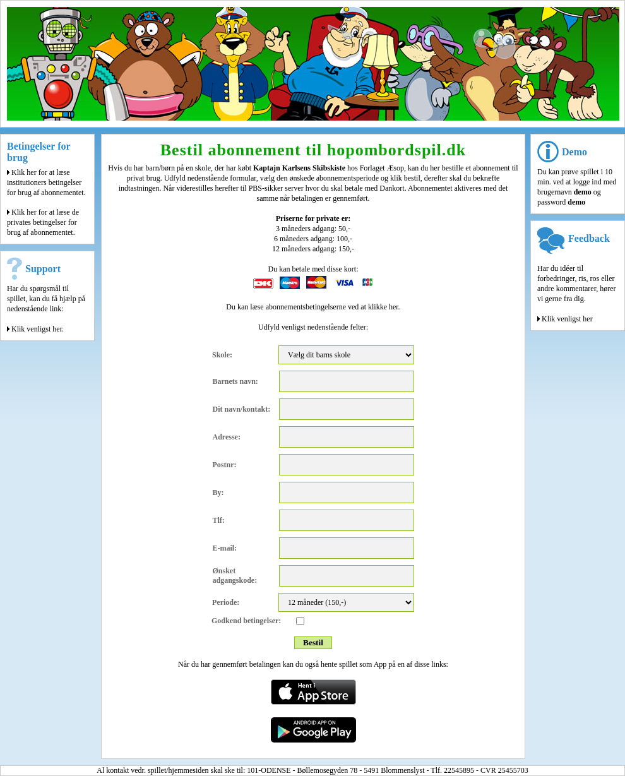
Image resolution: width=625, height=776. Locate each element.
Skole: (222, 354)
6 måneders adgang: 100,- (313, 238)
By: (218, 492)
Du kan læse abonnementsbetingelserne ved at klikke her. (313, 306)
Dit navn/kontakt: (242, 409)
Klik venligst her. (35, 329)
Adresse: (227, 437)
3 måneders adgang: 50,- (313, 228)
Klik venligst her (565, 318)
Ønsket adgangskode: (235, 575)
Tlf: (219, 520)
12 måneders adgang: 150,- (313, 248)
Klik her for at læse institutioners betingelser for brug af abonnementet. (46, 182)
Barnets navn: (235, 381)
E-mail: (225, 548)
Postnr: (225, 464)
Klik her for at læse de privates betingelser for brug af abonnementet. (43, 222)
